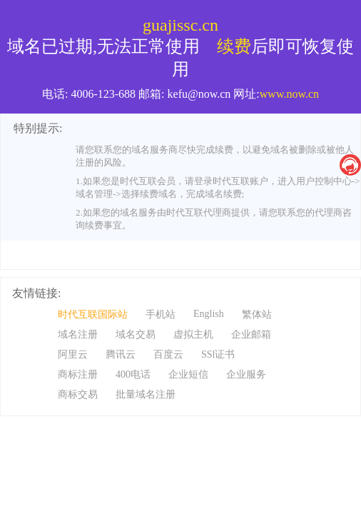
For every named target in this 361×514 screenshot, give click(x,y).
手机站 (161, 314)
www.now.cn (289, 94)
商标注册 (78, 374)
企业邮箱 (251, 334)
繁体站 (257, 314)
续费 (234, 46)
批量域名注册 (146, 394)
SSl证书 (218, 354)
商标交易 (78, 394)
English (208, 313)
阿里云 (73, 354)
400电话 (133, 374)
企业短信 (188, 374)
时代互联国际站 (93, 314)
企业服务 (246, 374)
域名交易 (136, 334)
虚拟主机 (193, 334)
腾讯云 (121, 354)
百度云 (168, 354)
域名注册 (78, 334)
